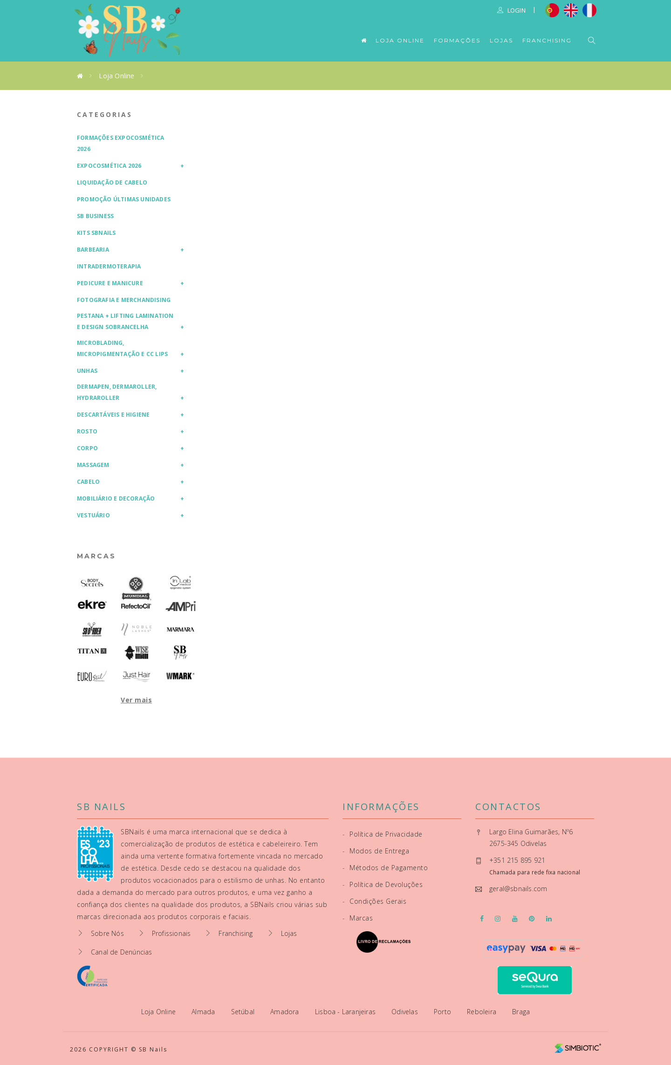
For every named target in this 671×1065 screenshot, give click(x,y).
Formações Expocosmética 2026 (120, 143)
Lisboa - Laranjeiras (346, 1011)
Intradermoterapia (109, 266)
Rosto (87, 431)
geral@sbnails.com (518, 888)
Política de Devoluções (382, 884)
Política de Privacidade (382, 834)
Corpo (87, 448)
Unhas (87, 371)
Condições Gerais (374, 901)
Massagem (93, 465)
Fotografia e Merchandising (124, 300)
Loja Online (400, 40)
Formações (457, 40)
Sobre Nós (107, 933)
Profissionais (171, 933)
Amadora (285, 1011)
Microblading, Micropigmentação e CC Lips (122, 348)
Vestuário (93, 515)
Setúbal (244, 1011)
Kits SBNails (96, 233)
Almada (204, 1011)
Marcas (96, 556)
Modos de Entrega (375, 850)
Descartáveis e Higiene (113, 415)
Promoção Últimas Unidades (124, 199)
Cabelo (88, 482)
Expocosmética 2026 (109, 166)
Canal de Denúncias (121, 952)
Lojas (501, 40)
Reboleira (482, 1011)
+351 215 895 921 (517, 860)
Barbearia (93, 250)
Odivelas (405, 1011)
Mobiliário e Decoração (116, 498)
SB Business (95, 216)
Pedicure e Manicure (110, 283)
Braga (521, 1011)
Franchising (547, 40)
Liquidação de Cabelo (112, 182)
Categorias (104, 114)
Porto (443, 1011)
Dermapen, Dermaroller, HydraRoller (117, 392)
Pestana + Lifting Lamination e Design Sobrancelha (125, 321)
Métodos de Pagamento (385, 867)
